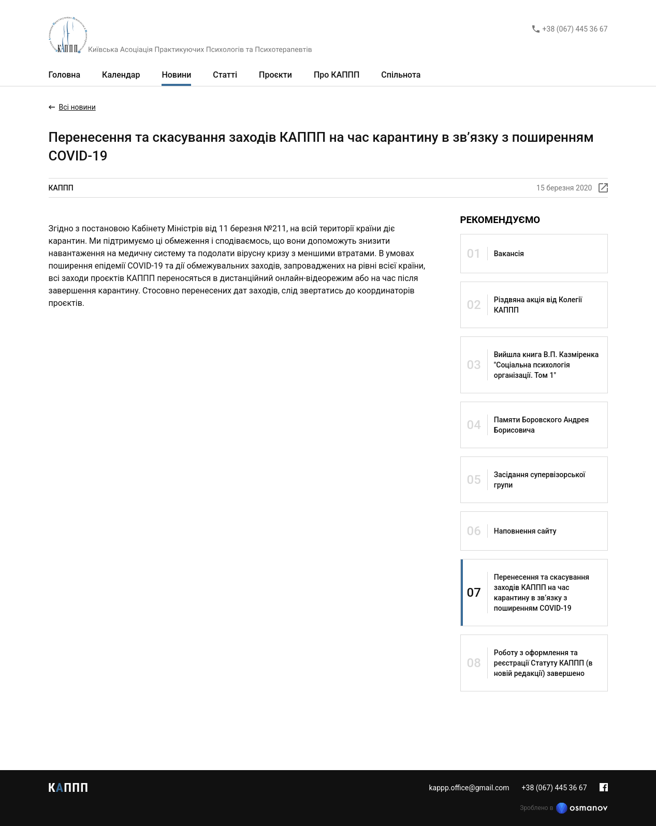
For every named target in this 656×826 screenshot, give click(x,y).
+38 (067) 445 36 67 (575, 29)
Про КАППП (336, 75)
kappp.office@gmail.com (469, 788)
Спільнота (400, 75)
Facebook (604, 787)
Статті (225, 75)
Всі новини (77, 107)
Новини (176, 75)
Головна (65, 75)
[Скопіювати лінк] (603, 188)
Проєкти (275, 75)
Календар (121, 75)
